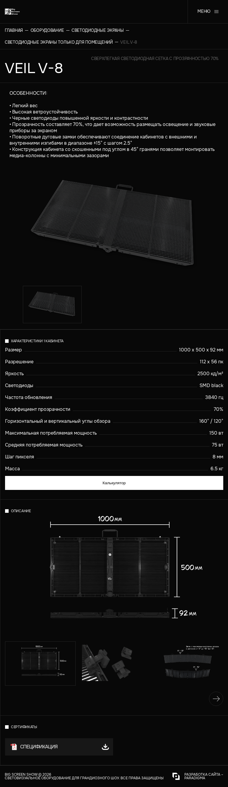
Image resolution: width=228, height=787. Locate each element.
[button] (59, 747)
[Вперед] (216, 699)
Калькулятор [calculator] (114, 483)
